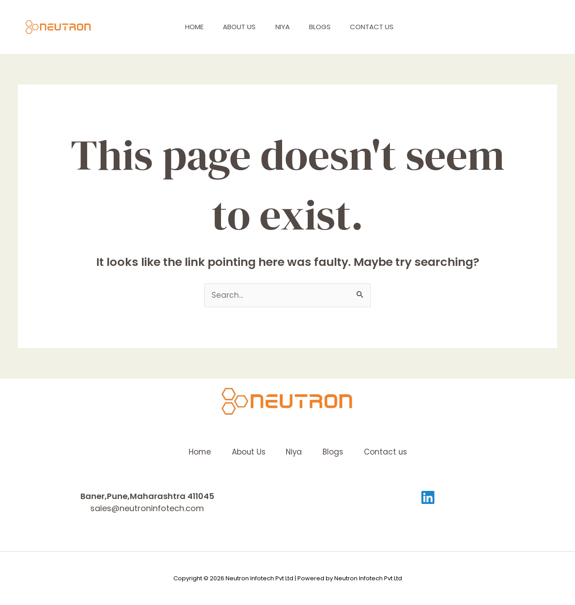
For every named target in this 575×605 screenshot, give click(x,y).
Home (192, 26)
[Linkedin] (427, 497)
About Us (240, 26)
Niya (286, 26)
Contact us (381, 26)
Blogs (326, 26)
